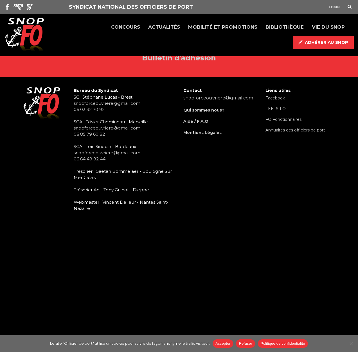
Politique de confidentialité (283, 343)
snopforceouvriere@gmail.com (107, 103)
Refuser (245, 343)
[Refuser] (351, 343)
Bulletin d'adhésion (179, 57)
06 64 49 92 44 (89, 159)
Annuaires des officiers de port (295, 130)
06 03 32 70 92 (89, 109)
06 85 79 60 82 (89, 134)
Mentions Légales (202, 132)
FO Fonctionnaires (283, 119)
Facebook (275, 98)
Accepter (222, 343)
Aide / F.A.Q (195, 121)
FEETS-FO (275, 108)
